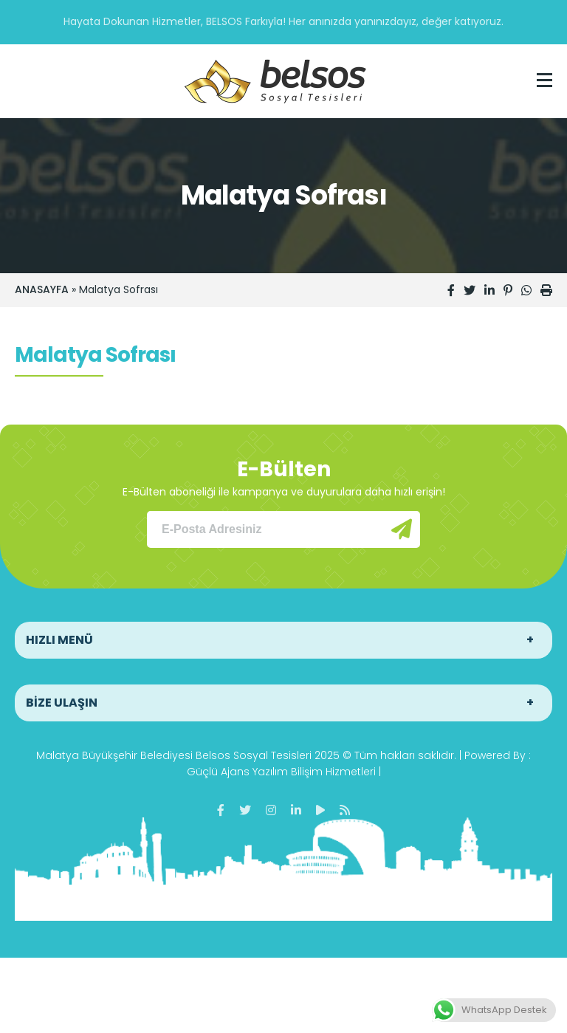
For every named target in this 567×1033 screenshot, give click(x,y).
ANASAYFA (42, 289)
